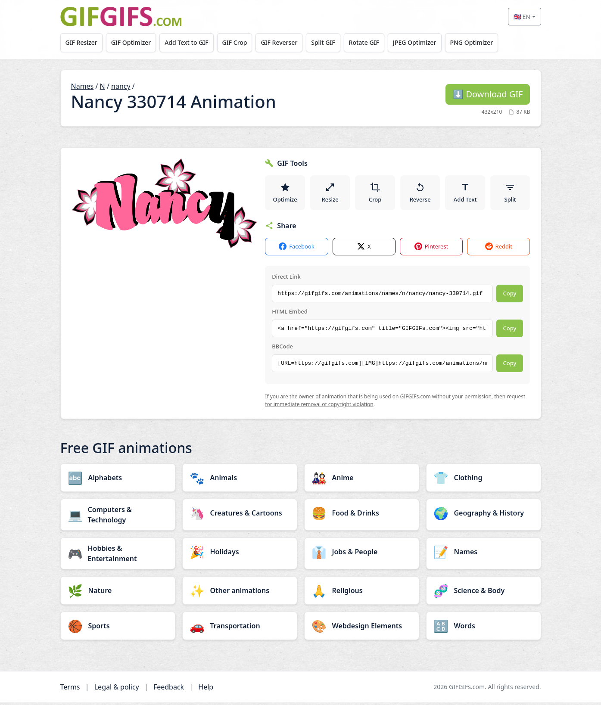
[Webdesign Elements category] (362, 628)
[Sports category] (118, 628)
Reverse (420, 194)
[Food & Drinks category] (362, 515)
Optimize (285, 194)
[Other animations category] (240, 593)
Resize (330, 194)
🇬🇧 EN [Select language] (522, 16)
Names (82, 86)
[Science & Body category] (484, 593)
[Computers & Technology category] (118, 517)
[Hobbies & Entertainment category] (118, 555)
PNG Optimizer (485, 42)
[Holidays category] (240, 554)
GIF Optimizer (133, 42)
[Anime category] (362, 480)
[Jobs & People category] (362, 554)
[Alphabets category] (118, 480)
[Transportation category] (240, 628)
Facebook (296, 249)
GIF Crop (240, 42)
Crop (375, 194)
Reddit (498, 249)
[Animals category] (240, 480)
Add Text (465, 194)
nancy (121, 86)
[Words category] (484, 628)
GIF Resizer (82, 42)
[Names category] (484, 554)
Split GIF (332, 42)
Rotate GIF (374, 42)
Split (510, 194)
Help (205, 689)
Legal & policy (116, 689)
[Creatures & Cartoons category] (240, 515)
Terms (70, 689)
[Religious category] (362, 593)
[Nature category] (118, 593)
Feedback (168, 689)
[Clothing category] (484, 480)
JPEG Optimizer (426, 42)
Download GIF (488, 94)
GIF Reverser (286, 42)
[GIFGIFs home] (121, 16)
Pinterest (431, 249)
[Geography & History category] (484, 515)
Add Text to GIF (190, 42)
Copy (510, 296)
